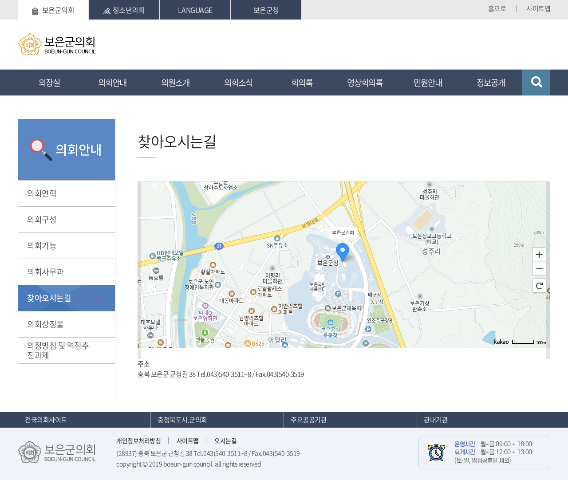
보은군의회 (53, 9)
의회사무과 (45, 272)
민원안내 (428, 82)
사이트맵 (538, 8)
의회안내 (112, 82)
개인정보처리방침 (138, 440)
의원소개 (175, 82)
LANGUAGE (195, 9)
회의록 (301, 82)
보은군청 (266, 9)
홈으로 (497, 8)
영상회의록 (365, 82)
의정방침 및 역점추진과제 (58, 350)
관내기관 (436, 420)
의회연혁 (41, 193)
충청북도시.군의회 (182, 420)
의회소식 (238, 82)
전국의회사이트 (46, 420)
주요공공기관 (309, 420)
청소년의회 (124, 9)
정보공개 (491, 82)
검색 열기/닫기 (536, 82)
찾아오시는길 (49, 298)
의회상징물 (45, 324)
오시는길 (225, 440)
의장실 (49, 82)
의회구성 (41, 219)
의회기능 (41, 246)
